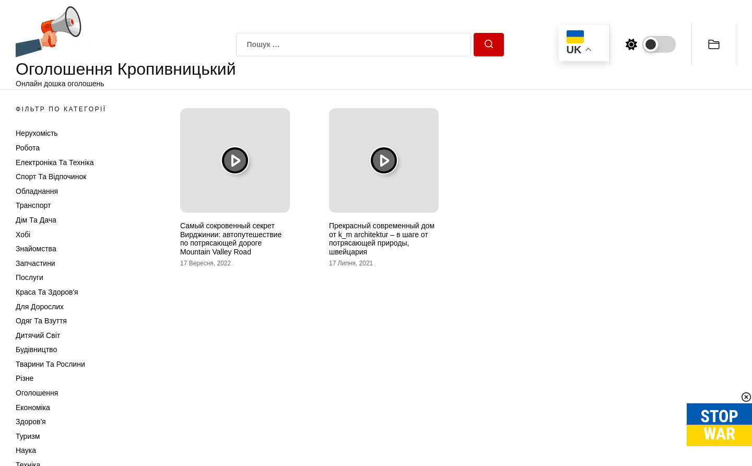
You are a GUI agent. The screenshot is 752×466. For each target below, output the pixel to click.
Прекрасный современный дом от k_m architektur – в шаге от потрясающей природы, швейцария (381, 239)
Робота (28, 148)
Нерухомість (37, 133)
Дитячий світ (38, 335)
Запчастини (35, 263)
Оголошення (37, 393)
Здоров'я (31, 421)
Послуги (29, 277)
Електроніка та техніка (54, 162)
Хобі (23, 234)
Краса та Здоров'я (47, 292)
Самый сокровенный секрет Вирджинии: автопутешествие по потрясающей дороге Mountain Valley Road (230, 239)
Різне (24, 378)
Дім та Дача (36, 220)
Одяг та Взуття (41, 321)
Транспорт (33, 205)
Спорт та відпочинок (51, 176)
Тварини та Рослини (50, 364)
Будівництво (36, 349)
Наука (26, 450)
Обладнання (37, 191)
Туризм (28, 436)
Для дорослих (40, 306)
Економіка (33, 407)
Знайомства (36, 248)
